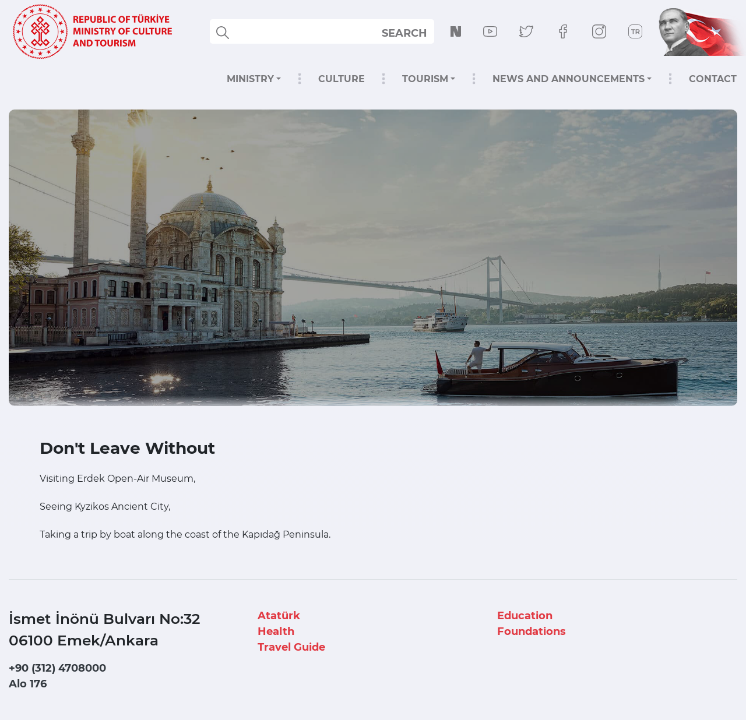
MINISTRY (250, 78)
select (415, 32)
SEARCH (404, 33)
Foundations (531, 631)
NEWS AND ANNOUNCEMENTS (568, 78)
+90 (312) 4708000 (57, 668)
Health (276, 631)
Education (525, 615)
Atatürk (279, 615)
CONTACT (713, 78)
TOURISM (425, 78)
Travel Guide (291, 647)
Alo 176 (28, 683)
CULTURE (341, 78)
